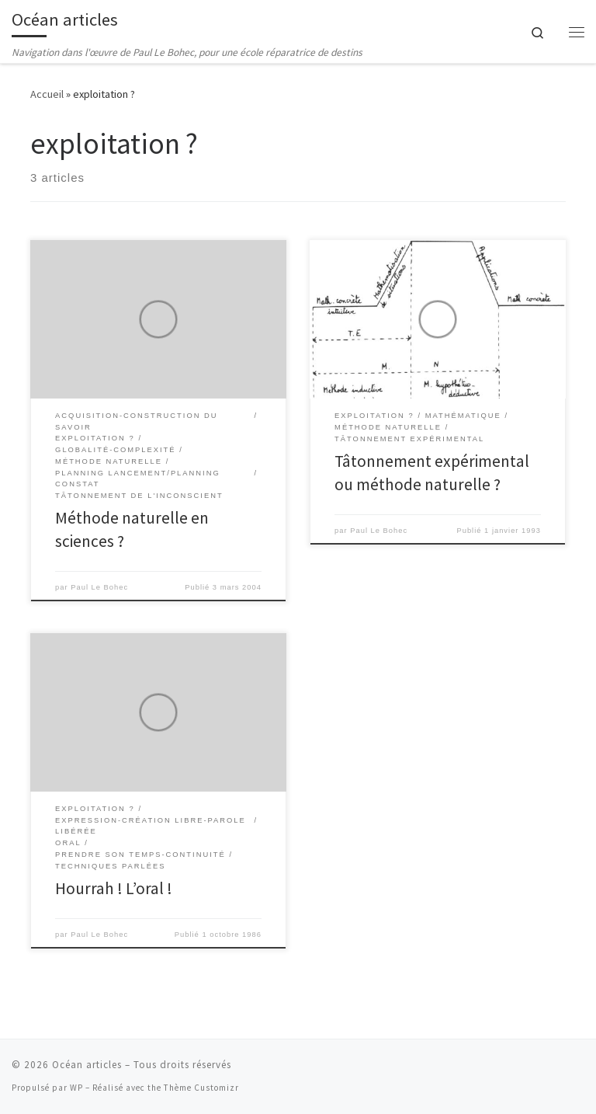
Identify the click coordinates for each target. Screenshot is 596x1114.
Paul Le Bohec (99, 587)
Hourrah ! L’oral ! (113, 888)
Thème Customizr (201, 1087)
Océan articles (87, 1064)
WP (76, 1087)
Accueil (47, 94)
